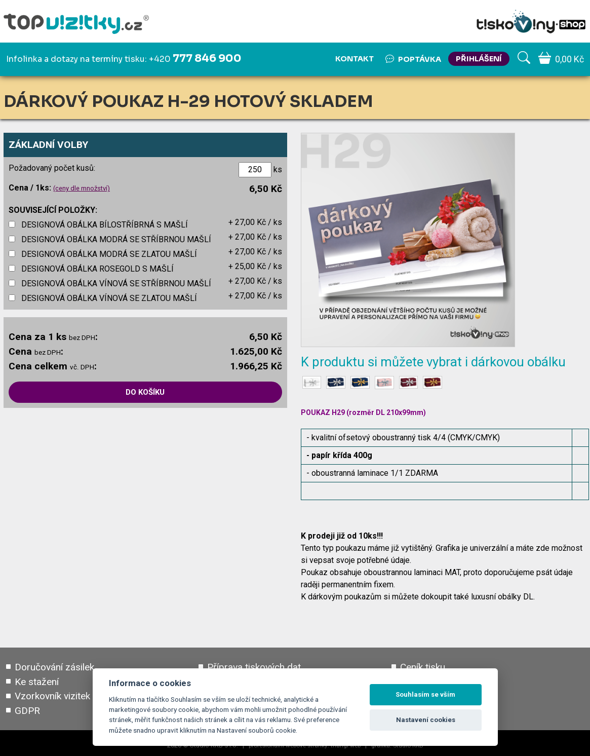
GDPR (27, 710)
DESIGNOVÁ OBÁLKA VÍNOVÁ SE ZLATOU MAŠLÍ (109, 298)
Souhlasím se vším (425, 694)
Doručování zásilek (54, 667)
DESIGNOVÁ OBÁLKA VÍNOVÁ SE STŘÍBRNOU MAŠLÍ (116, 283)
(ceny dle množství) (81, 188)
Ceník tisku (422, 667)
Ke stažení (37, 682)
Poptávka (413, 58)
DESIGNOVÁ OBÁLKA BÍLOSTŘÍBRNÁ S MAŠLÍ (104, 225)
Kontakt (354, 58)
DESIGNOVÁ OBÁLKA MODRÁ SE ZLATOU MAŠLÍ (109, 254)
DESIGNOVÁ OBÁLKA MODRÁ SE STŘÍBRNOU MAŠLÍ (116, 239)
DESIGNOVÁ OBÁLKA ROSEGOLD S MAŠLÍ (97, 269)
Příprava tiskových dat (254, 667)
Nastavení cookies (425, 720)
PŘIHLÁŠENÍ (479, 58)
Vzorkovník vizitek (52, 696)
